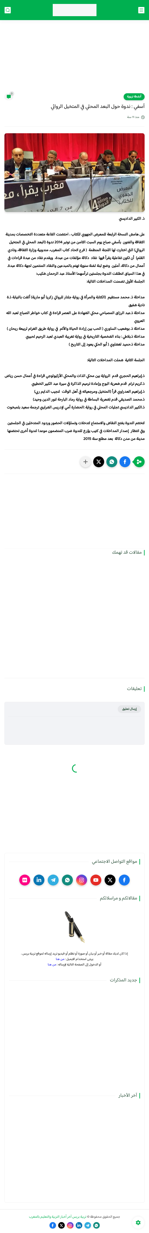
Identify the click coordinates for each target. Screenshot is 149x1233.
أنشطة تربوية (134, 96)
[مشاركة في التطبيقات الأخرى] (85, 461)
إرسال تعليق (129, 709)
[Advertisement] (74, 59)
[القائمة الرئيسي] (141, 10)
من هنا (60, 959)
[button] (124, 461)
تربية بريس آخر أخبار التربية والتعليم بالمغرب (57, 1217)
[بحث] (7, 10)
